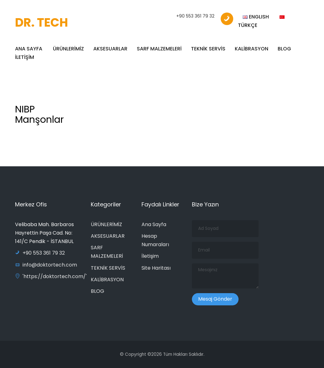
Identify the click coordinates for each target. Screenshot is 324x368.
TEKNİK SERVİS (208, 48)
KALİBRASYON (251, 48)
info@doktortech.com (46, 264)
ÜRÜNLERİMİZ (68, 48)
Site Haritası (156, 268)
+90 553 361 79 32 (195, 16)
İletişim (150, 256)
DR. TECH (41, 22)
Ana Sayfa (153, 224)
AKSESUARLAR (110, 48)
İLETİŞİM (24, 57)
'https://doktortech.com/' (51, 276)
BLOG (284, 48)
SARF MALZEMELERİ (159, 48)
